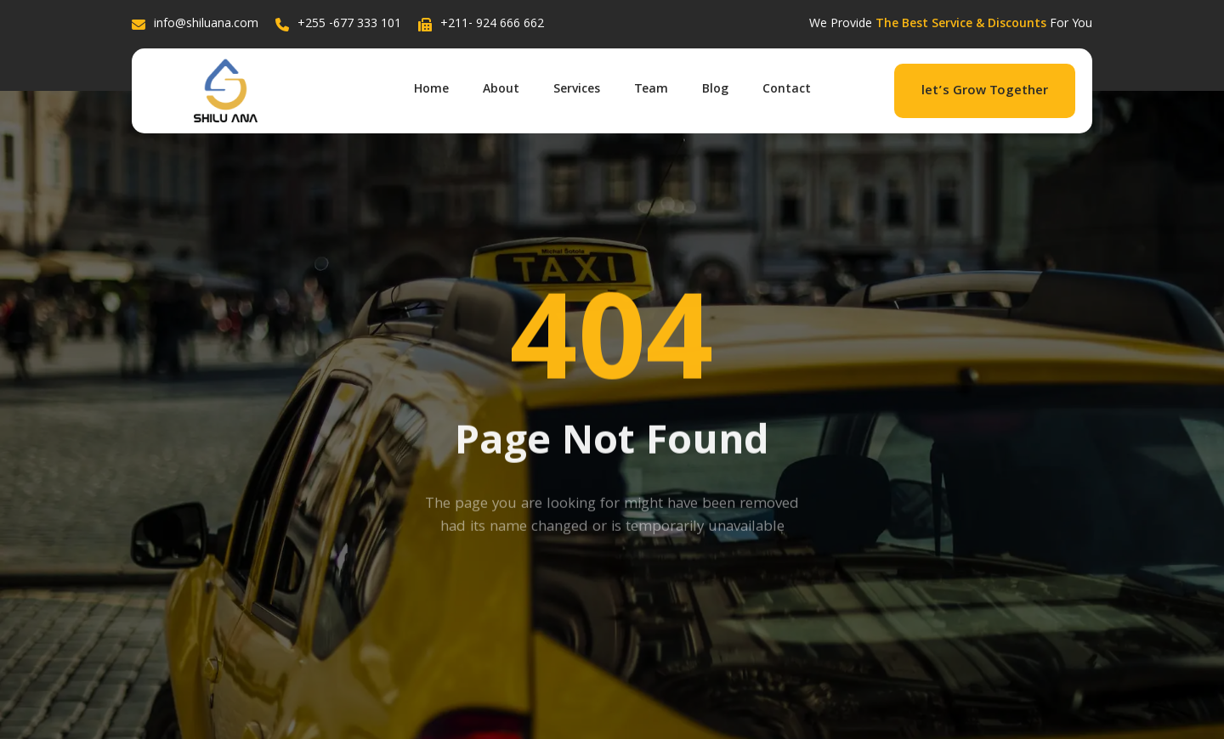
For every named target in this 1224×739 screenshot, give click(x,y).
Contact (786, 90)
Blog (715, 90)
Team (651, 90)
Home (431, 90)
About (501, 90)
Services (576, 90)
